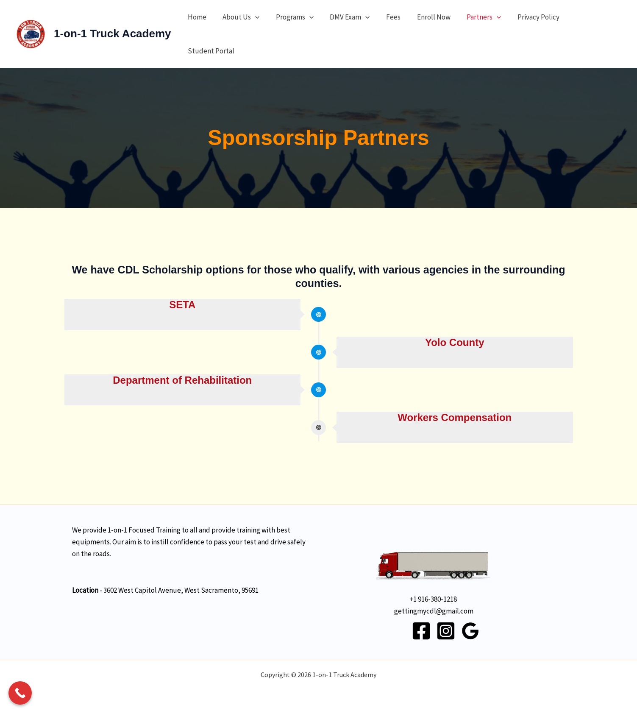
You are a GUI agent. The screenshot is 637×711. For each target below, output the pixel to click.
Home (195, 17)
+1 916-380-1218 (433, 599)
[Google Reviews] (470, 631)
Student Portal (209, 51)
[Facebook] (421, 631)
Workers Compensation (455, 417)
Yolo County (454, 342)
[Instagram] (446, 631)
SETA (182, 304)
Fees (385, 17)
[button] (252, 17)
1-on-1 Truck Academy (112, 33)
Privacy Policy (524, 17)
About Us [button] (238, 17)
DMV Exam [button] (343, 17)
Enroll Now (423, 17)
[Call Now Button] (20, 693)
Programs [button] (290, 17)
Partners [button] (471, 17)
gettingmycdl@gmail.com (433, 611)
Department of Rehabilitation (182, 380)
